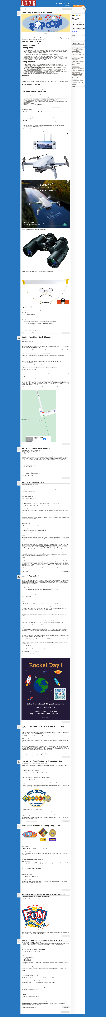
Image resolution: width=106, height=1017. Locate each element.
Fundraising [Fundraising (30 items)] (75, 61)
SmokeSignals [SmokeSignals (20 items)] (80, 80)
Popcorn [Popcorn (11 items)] (74, 75)
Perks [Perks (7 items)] (75, 72)
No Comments (66, 332)
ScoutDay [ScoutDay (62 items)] (75, 77)
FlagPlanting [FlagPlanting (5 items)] (77, 58)
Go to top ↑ (83, 1015)
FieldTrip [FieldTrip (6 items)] (73, 58)
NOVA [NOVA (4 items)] (78, 67)
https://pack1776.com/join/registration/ (28, 611)
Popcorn (34, 332)
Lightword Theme (23, 1015)
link (30, 851)
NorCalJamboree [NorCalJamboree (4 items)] (74, 67)
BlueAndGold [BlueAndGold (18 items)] (75, 51)
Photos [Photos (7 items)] (78, 72)
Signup (23, 962)
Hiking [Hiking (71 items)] (74, 63)
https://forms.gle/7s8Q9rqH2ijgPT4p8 (47, 620)
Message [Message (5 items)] (77, 66)
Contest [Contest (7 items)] (79, 55)
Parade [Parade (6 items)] (82, 70)
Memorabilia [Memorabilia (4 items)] (74, 66)
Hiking (26, 571)
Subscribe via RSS (77, 5)
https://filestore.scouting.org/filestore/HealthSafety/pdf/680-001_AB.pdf (50, 622)
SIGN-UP (32, 779)
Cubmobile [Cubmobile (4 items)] (82, 55)
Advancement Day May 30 (81, 28)
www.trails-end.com (56, 107)
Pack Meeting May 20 (80, 24)
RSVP (23, 343)
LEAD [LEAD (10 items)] (73, 64)
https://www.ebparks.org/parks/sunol (28, 491)
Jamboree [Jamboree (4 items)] (78, 63)
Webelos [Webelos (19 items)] (74, 84)
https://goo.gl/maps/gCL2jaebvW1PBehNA (29, 378)
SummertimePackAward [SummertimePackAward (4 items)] (76, 82)
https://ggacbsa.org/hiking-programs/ (28, 362)
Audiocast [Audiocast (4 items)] (81, 49)
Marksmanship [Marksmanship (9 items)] (78, 64)
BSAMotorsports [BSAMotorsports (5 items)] (75, 54)
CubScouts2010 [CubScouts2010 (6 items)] (75, 57)
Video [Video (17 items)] (81, 82)
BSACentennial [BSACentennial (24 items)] (76, 52)
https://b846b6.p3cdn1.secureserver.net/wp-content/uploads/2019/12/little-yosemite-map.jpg (42, 503)
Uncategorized (38, 332)
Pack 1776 (31, 332)
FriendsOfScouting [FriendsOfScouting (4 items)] (75, 59)
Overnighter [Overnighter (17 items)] (80, 68)
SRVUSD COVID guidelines (52, 884)
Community (27, 332)
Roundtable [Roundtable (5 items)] (78, 75)
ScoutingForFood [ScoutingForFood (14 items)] (76, 79)
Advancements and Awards (30, 821)
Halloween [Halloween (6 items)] (82, 61)
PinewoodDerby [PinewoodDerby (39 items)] (77, 74)
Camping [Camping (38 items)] (81, 54)
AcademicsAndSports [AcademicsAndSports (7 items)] (76, 48)
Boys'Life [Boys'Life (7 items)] (82, 50)
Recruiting (34, 721)
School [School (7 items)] (81, 75)
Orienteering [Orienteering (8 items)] (74, 68)
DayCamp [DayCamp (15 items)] (80, 57)
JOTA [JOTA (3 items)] (81, 63)
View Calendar (74, 31)
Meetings (31, 1007)
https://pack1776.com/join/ (34, 651)
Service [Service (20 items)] (74, 80)
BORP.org (43, 968)
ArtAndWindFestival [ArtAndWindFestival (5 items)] (75, 49)
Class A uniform (27, 952)
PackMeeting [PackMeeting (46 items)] (76, 70)
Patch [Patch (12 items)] (73, 72)
